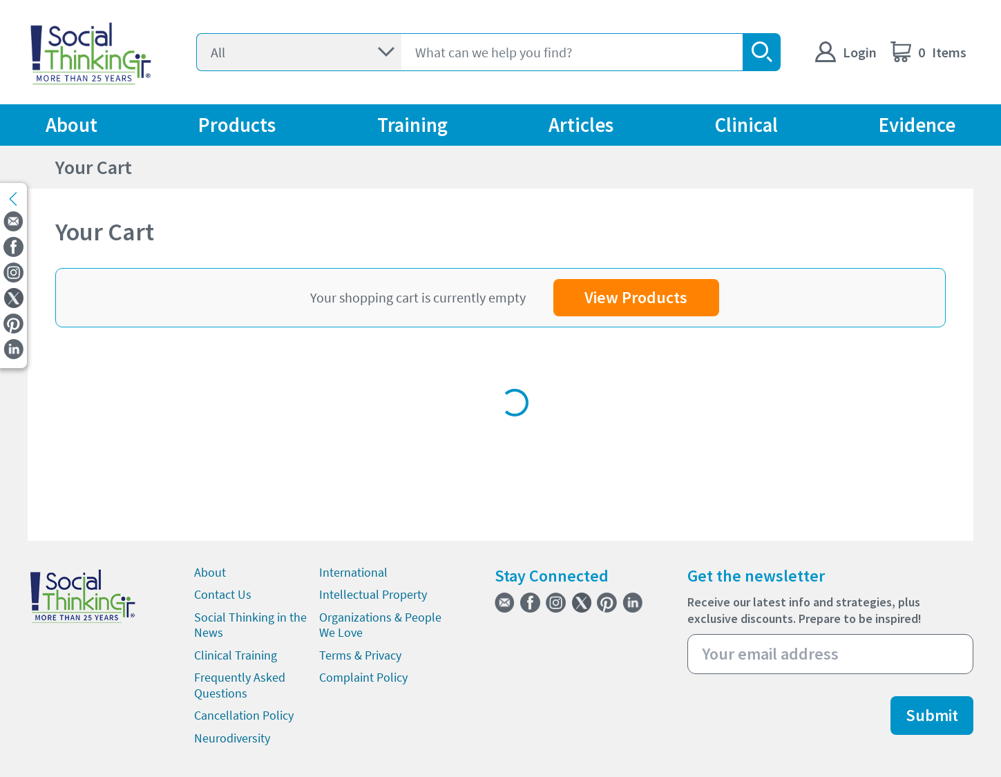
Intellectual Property (373, 594)
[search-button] (762, 52)
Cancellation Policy (244, 715)
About (71, 125)
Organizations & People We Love (380, 625)
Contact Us (222, 594)
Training (412, 125)
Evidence (917, 125)
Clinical (746, 125)
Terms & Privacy (360, 655)
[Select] (298, 52)
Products (237, 125)
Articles (581, 125)
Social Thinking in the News (250, 625)
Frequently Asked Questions (239, 685)
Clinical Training (235, 655)
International (353, 572)
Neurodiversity (232, 738)
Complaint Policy (363, 677)
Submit (932, 715)
